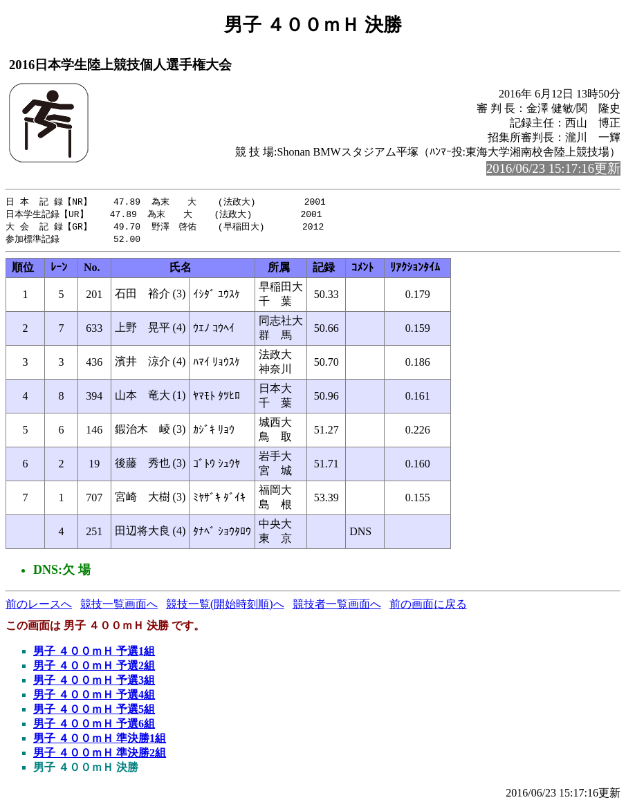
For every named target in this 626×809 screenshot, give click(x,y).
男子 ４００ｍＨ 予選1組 (94, 654)
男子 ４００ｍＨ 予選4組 (94, 697)
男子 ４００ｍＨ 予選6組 (94, 726)
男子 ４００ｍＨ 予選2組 (94, 668)
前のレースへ (39, 607)
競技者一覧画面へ (337, 607)
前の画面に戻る (428, 607)
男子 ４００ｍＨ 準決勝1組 (99, 741)
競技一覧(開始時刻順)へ (225, 607)
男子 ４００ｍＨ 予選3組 (94, 683)
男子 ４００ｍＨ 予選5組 (94, 712)
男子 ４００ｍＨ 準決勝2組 (99, 755)
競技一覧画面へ (119, 607)
